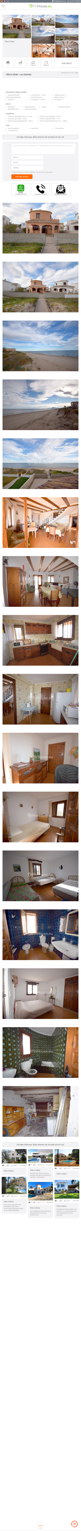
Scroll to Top (74, 1524)
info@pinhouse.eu (60, 1)
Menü (3, 6)
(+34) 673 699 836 (75, 1)
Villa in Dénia (9, 1171)
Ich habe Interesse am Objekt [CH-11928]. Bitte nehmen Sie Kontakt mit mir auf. (43, 149)
